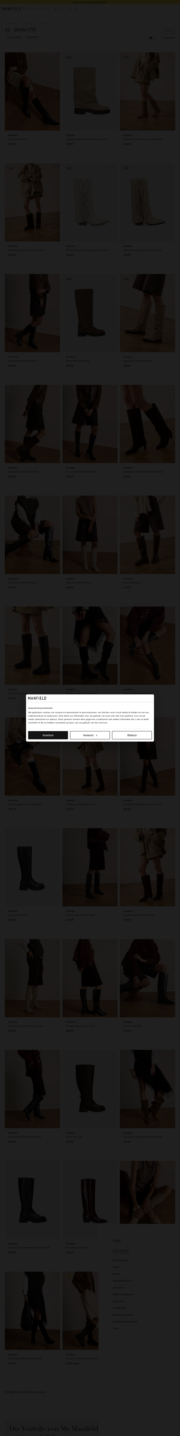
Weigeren (132, 735)
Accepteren (48, 735)
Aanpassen (90, 735)
